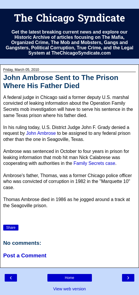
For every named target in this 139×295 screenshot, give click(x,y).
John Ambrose (41, 133)
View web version (69, 289)
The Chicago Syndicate (69, 19)
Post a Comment (25, 255)
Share (11, 228)
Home (69, 278)
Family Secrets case (94, 163)
